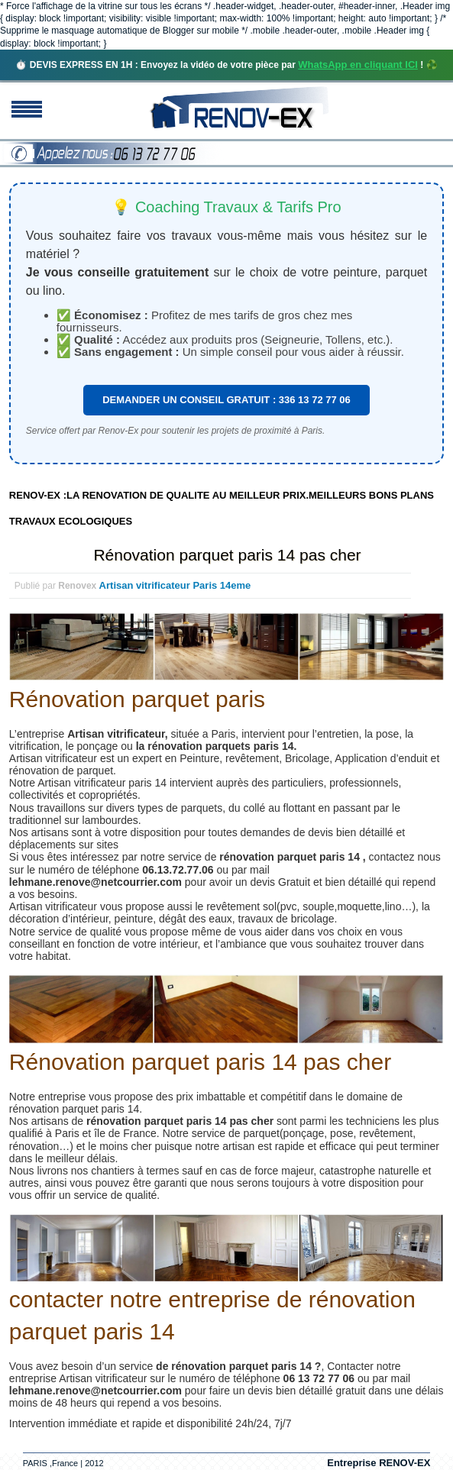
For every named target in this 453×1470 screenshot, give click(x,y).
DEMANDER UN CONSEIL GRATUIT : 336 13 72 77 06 (226, 399)
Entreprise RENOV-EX (378, 1462)
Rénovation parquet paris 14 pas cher (227, 555)
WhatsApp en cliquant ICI (358, 64)
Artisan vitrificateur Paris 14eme (175, 585)
